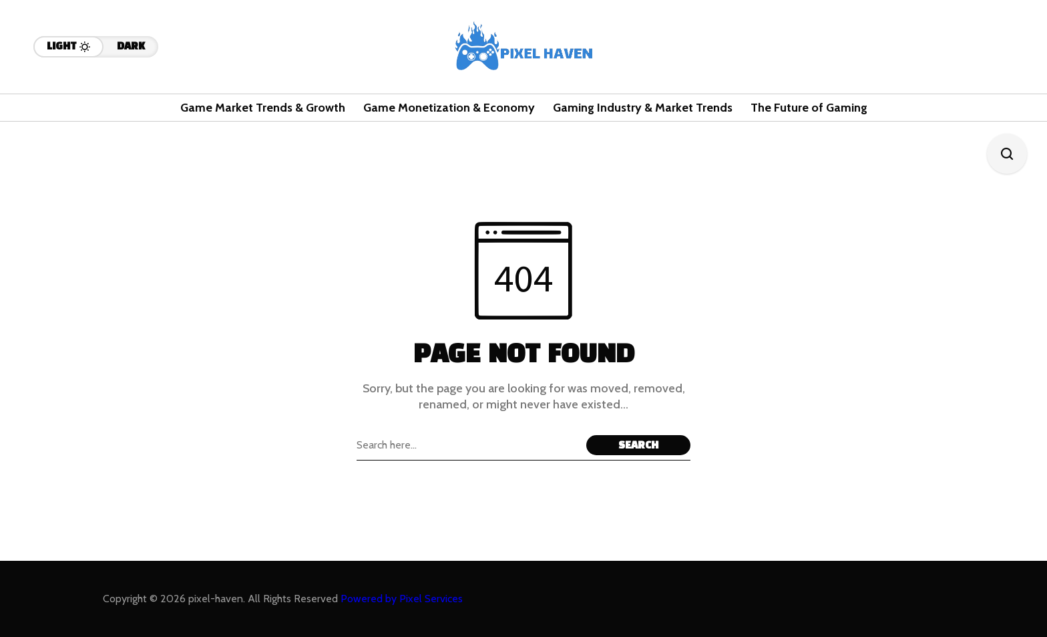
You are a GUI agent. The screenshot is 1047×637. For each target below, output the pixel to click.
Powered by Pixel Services (402, 598)
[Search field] (468, 445)
